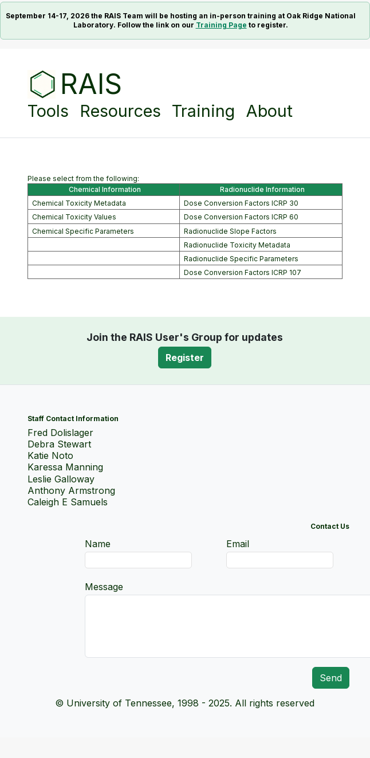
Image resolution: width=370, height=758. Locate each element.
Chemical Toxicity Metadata (79, 203)
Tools (48, 108)
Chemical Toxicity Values (74, 217)
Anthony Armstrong (71, 490)
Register (185, 357)
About (269, 111)
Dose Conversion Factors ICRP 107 (242, 272)
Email (237, 543)
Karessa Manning (65, 467)
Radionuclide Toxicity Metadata (237, 245)
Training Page (221, 25)
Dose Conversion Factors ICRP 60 (241, 217)
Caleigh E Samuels (67, 502)
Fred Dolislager (60, 432)
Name (98, 543)
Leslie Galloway (61, 479)
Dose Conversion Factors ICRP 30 (241, 203)
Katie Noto (50, 455)
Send (331, 678)
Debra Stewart (59, 444)
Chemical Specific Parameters (83, 231)
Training (203, 111)
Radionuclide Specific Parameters (241, 258)
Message (104, 586)
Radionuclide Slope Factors (230, 231)
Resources (120, 108)
